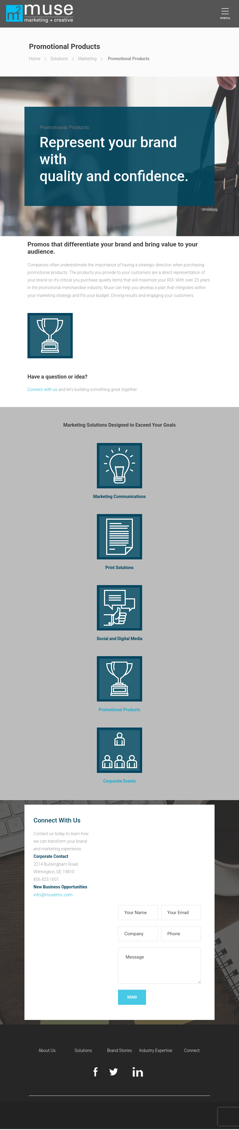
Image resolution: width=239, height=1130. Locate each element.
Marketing (87, 58)
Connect (191, 1051)
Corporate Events (119, 782)
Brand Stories (119, 1051)
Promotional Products (119, 710)
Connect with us (42, 390)
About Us (47, 1051)
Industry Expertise (155, 1051)
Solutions (59, 58)
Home (34, 58)
